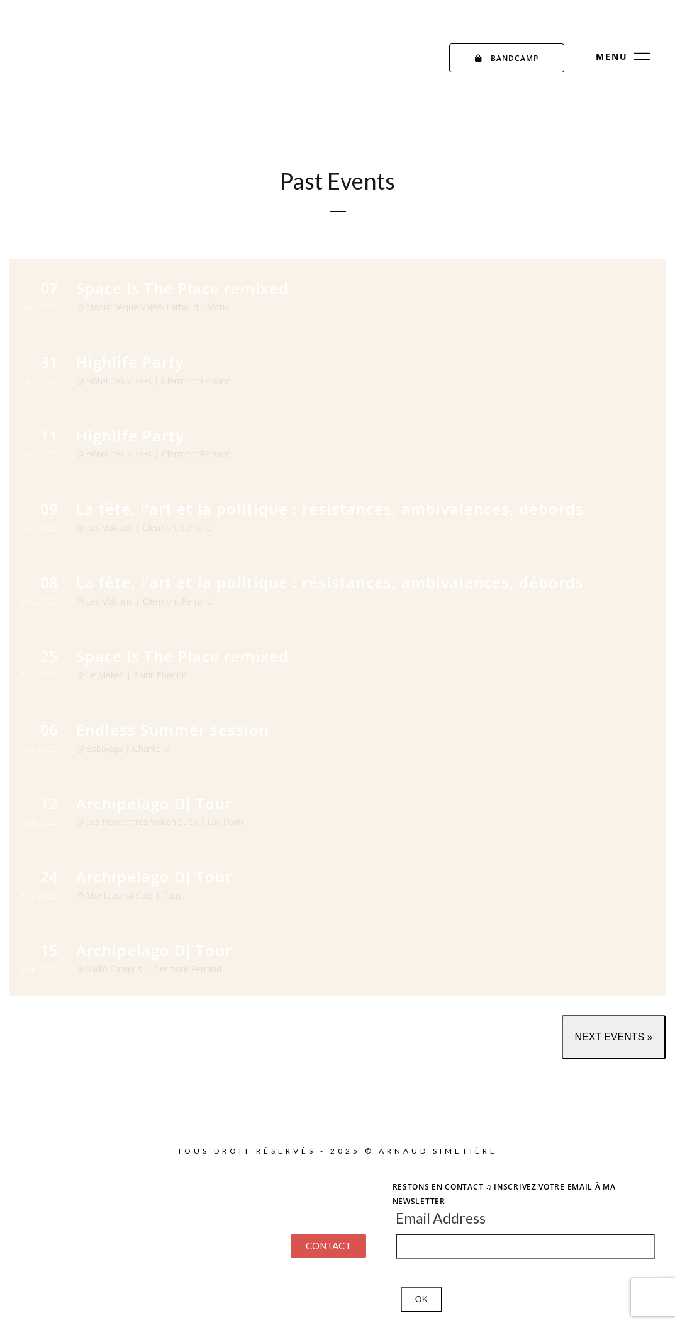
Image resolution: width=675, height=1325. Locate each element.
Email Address (441, 1218)
